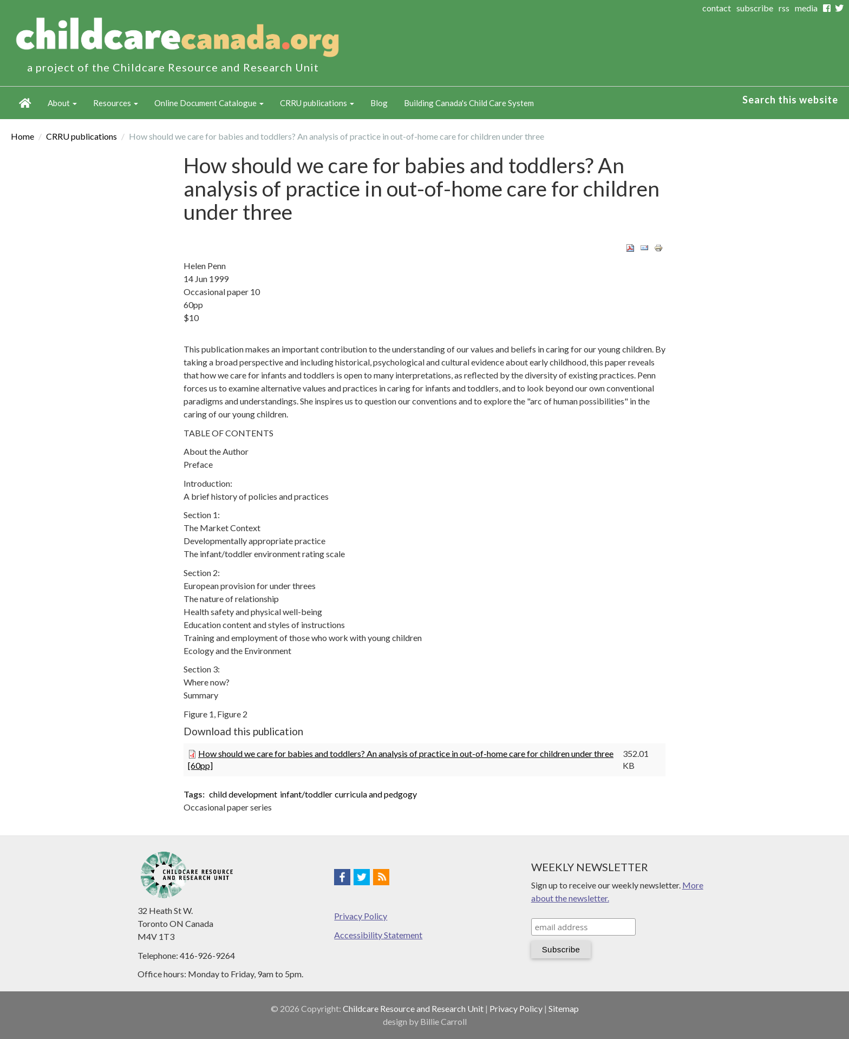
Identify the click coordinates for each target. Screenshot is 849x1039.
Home (25, 103)
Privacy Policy (360, 916)
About (62, 103)
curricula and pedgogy (376, 794)
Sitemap (563, 1008)
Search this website (790, 100)
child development (243, 794)
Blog (379, 103)
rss (784, 8)
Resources (115, 103)
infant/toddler (306, 794)
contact (716, 8)
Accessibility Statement (378, 935)
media (806, 8)
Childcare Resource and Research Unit (413, 1008)
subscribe (754, 8)
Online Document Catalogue (209, 103)
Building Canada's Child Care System (469, 103)
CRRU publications (317, 103)
